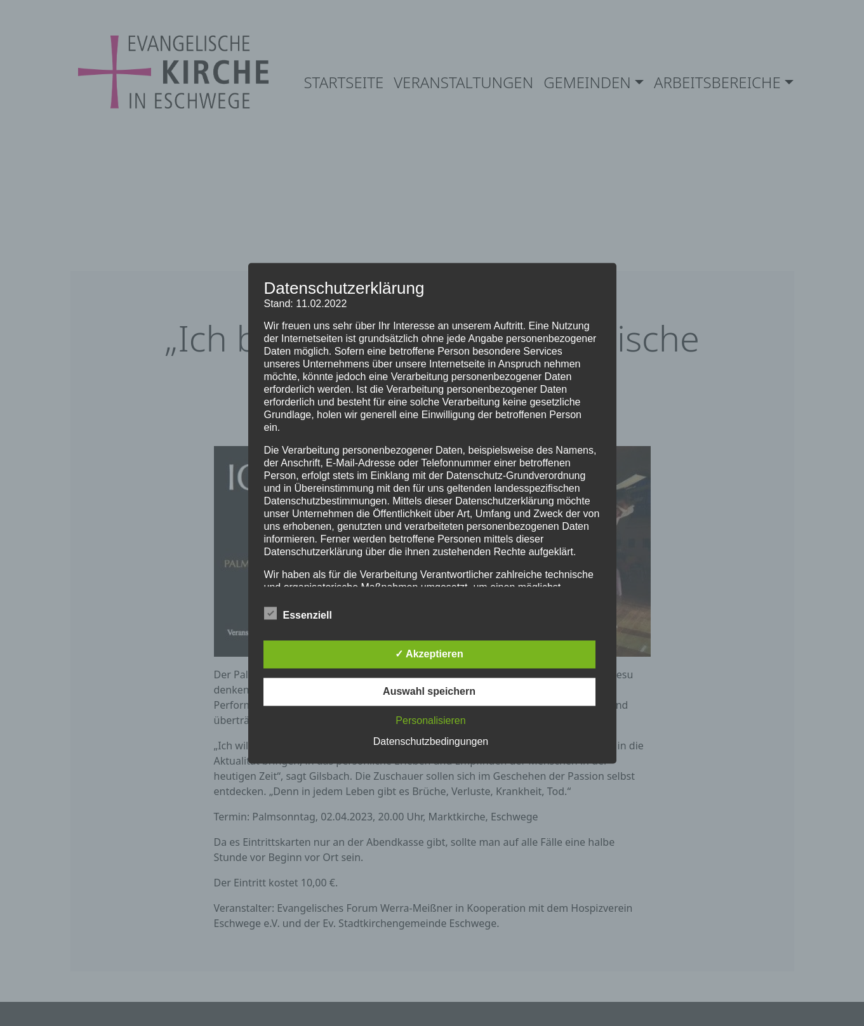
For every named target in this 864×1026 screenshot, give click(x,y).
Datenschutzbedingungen (430, 741)
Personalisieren (430, 720)
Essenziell (298, 613)
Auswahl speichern (429, 691)
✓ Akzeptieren (429, 653)
